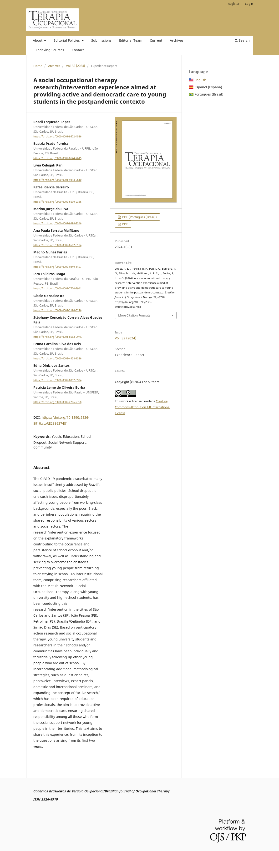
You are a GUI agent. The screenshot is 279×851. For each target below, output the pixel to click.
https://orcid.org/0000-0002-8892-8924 (57, 380)
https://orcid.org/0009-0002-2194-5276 (57, 310)
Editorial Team (130, 40)
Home (37, 66)
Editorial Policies (67, 40)
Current (156, 40)
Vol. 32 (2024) (75, 66)
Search (242, 40)
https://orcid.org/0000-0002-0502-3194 (57, 245)
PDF (125, 224)
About (38, 40)
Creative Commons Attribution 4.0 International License (142, 407)
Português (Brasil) (208, 94)
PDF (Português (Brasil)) (139, 217)
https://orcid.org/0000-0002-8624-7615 (57, 158)
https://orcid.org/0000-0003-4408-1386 (57, 358)
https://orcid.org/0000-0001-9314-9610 (57, 180)
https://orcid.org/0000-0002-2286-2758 (57, 402)
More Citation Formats (134, 315)
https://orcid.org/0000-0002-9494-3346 (57, 223)
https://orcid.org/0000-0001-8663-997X (57, 336)
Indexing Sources (50, 50)
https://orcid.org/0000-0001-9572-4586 (57, 136)
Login (249, 3)
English (200, 80)
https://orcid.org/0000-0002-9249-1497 (57, 266)
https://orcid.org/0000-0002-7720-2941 (57, 288)
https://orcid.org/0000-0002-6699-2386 (57, 201)
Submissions (101, 40)
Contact (78, 50)
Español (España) (208, 87)
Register (233, 3)
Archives (176, 40)
